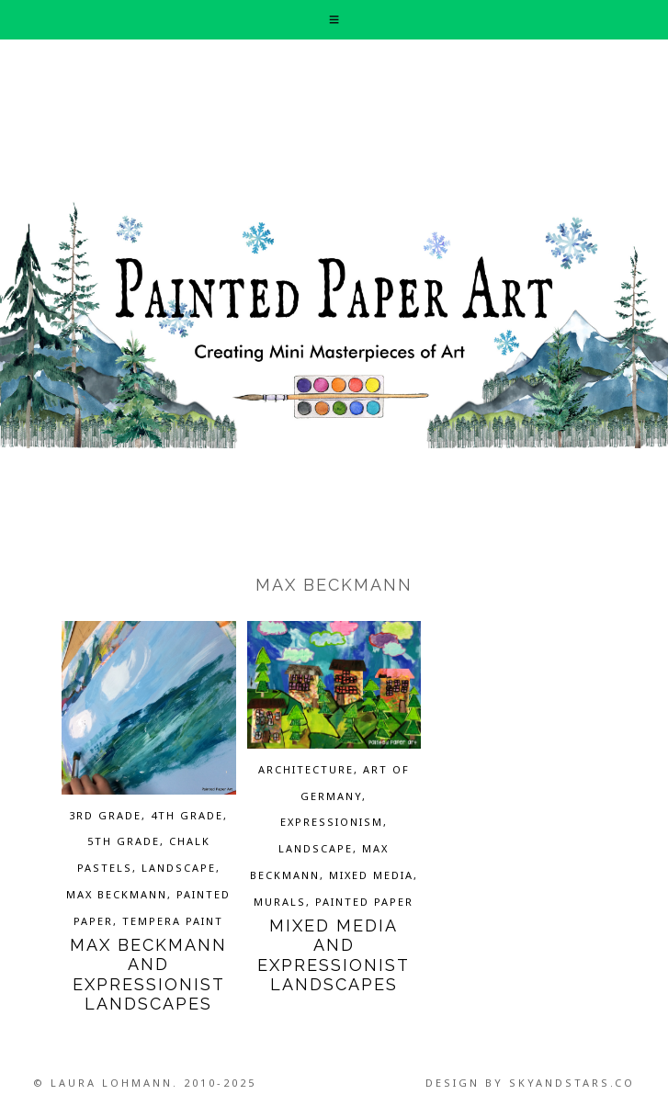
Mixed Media (371, 875)
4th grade (187, 815)
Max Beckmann (116, 894)
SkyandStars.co (572, 1082)
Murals (280, 901)
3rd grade (105, 815)
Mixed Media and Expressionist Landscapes (333, 955)
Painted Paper (364, 901)
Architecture (306, 769)
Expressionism (331, 822)
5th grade (123, 841)
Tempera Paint (172, 921)
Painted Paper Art (334, 324)
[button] (333, 20)
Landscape (179, 868)
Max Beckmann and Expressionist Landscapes (148, 974)
